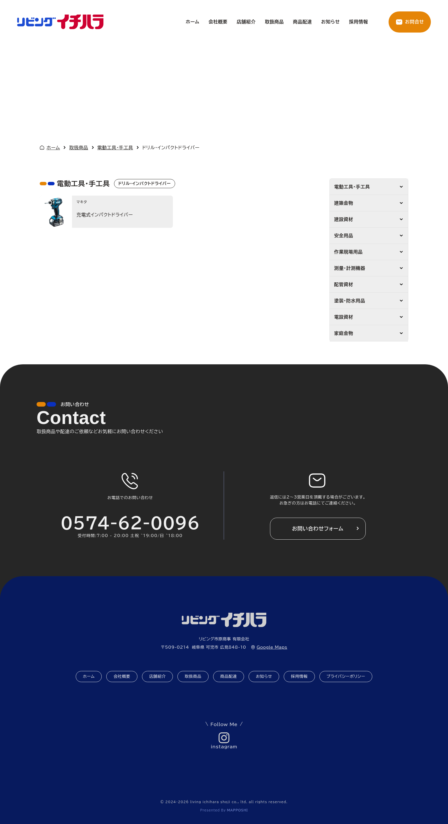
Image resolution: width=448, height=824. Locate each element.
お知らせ (330, 21)
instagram (224, 746)
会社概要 (218, 21)
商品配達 (302, 21)
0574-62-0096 (130, 523)
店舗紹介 (246, 21)
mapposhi (237, 810)
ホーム (192, 21)
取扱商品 (274, 21)
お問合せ (414, 21)
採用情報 (358, 21)
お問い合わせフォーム (317, 528)
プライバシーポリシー (346, 676)
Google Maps (272, 647)
